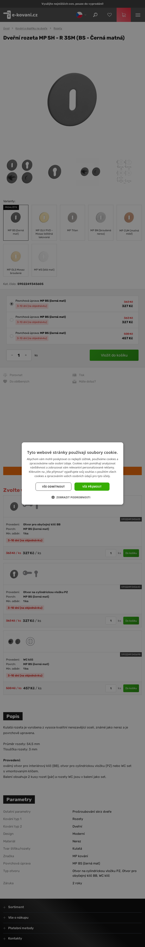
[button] (73, 497)
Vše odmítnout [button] (53, 486)
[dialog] (72, 473)
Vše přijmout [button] (92, 486)
